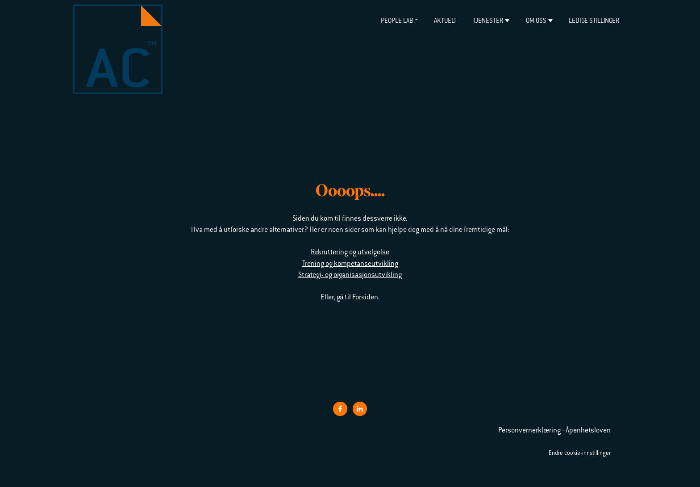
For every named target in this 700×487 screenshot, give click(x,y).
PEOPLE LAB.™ (399, 21)
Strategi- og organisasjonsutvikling (350, 275)
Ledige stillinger (594, 21)
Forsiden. (366, 298)
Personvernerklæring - (532, 431)
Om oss (536, 21)
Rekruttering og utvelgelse (350, 252)
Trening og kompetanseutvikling (350, 264)
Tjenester (488, 21)
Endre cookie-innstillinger (580, 453)
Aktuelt (445, 21)
